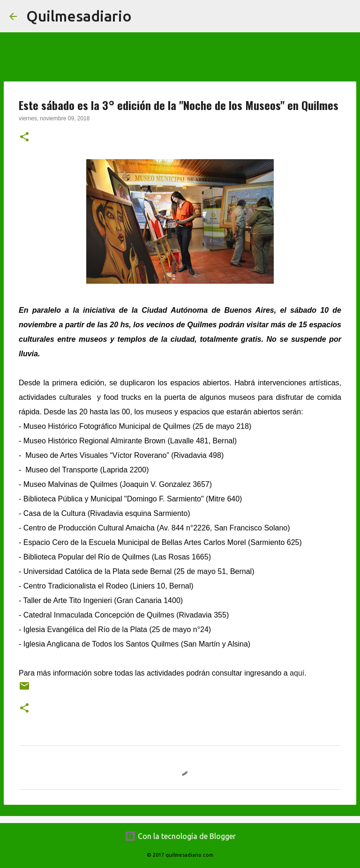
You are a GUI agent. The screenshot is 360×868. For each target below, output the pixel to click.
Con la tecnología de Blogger (180, 836)
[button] (24, 137)
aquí (297, 673)
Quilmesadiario (79, 15)
